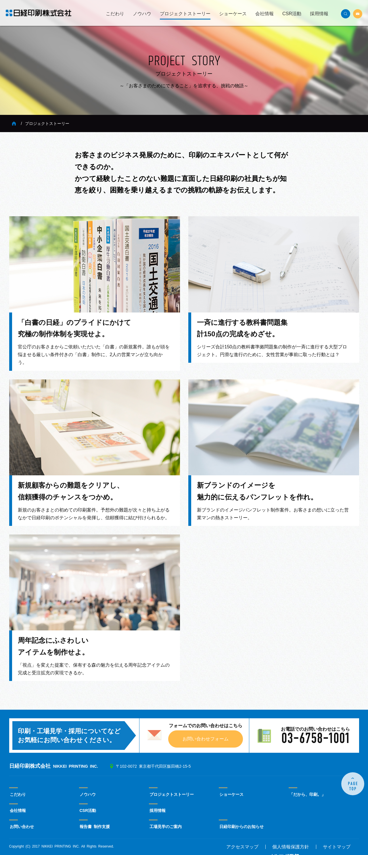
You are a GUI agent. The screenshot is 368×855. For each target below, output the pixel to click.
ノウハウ (142, 13)
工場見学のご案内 (166, 826)
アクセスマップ (242, 847)
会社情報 (264, 13)
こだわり (115, 13)
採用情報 (319, 13)
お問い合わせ (22, 826)
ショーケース (233, 13)
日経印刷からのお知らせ (241, 826)
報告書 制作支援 (95, 826)
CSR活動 (291, 13)
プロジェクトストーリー (185, 13)
